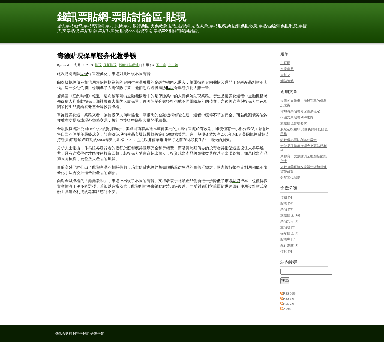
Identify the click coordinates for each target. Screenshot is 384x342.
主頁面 (285, 63)
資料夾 (285, 75)
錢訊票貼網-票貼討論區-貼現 (121, 17)
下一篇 (161, 65)
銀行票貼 (289, 245)
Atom (287, 308)
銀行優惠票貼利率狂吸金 (298, 140)
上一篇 (173, 65)
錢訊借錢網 (81, 333)
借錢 (286, 197)
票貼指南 (289, 221)
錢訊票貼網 (64, 333)
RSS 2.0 (288, 303)
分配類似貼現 (290, 177)
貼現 (98, 65)
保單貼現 (110, 65)
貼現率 (287, 239)
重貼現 (287, 227)
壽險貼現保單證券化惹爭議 (96, 56)
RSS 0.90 (289, 293)
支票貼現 (290, 215)
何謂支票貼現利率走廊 (297, 117)
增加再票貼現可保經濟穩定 (300, 111)
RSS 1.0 (288, 298)
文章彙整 (287, 69)
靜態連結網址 (129, 65)
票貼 (286, 209)
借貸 (286, 251)
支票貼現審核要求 (293, 123)
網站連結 (287, 81)
